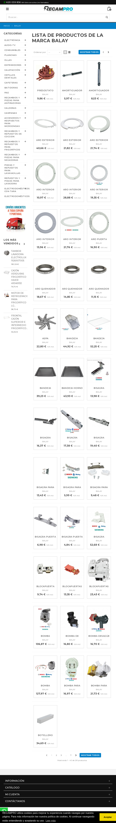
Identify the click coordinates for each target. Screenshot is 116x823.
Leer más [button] (51, 820)
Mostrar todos (89, 52)
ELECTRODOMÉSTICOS (15, 196)
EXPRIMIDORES (12, 65)
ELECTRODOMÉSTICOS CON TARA (15, 189)
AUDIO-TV (9, 45)
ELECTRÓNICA (12, 40)
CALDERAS (10, 108)
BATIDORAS (11, 87)
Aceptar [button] (108, 817)
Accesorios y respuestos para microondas (12, 122)
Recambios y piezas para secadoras (12, 157)
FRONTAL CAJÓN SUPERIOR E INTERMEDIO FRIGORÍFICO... (19, 322)
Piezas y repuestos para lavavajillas (12, 169)
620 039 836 (13, 2)
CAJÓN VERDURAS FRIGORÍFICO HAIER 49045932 (18, 277)
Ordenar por (40, 52)
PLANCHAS (10, 55)
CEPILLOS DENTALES (10, 76)
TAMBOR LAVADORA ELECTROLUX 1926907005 (18, 256)
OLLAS (8, 60)
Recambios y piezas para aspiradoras (12, 100)
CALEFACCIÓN (12, 70)
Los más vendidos (11, 241)
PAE (6, 92)
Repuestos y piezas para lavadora (12, 181)
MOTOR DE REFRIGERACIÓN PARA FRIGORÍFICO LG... (19, 299)
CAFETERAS (11, 82)
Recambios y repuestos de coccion (13, 134)
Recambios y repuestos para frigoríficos (12, 145)
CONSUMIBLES (12, 50)
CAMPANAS (10, 113)
